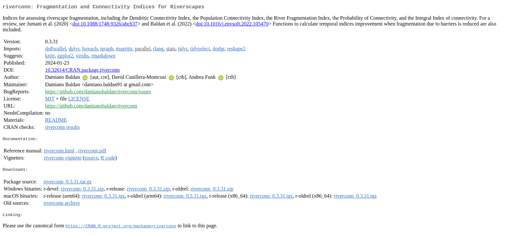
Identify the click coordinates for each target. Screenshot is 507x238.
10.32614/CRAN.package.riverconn (82, 71)
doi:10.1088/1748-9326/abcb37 (104, 25)
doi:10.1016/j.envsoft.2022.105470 (232, 25)
